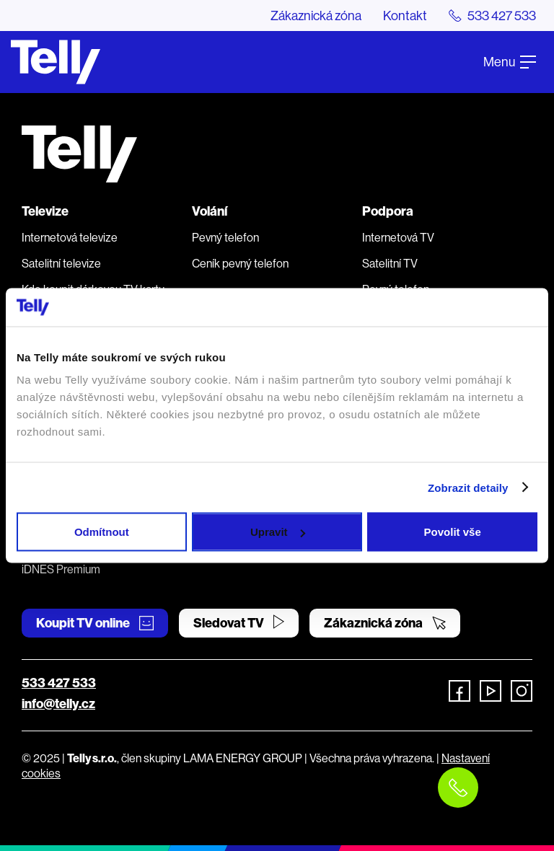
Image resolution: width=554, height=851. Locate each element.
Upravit (277, 532)
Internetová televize (70, 237)
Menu (509, 61)
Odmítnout (101, 532)
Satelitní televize (61, 263)
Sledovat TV (238, 622)
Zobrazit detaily (468, 487)
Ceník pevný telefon (240, 263)
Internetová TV (398, 237)
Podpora (387, 211)
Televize (45, 211)
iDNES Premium (61, 569)
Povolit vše (452, 532)
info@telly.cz (58, 703)
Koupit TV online (95, 622)
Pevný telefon (225, 237)
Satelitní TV (390, 263)
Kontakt (405, 15)
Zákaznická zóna (316, 15)
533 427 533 (59, 682)
